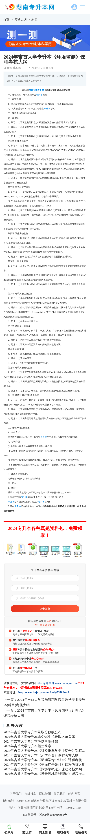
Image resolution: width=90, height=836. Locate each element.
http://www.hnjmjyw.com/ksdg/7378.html (43, 692)
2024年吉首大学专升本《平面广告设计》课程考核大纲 (44, 764)
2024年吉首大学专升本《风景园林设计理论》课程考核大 (45, 774)
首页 (6, 19)
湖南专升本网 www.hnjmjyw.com (57, 683)
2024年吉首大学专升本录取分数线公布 (32, 732)
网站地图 (45, 793)
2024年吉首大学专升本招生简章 (27, 746)
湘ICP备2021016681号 (53, 814)
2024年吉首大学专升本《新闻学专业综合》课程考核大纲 (45, 760)
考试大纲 (20, 19)
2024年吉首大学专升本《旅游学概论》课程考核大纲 (43, 769)
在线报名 (30, 793)
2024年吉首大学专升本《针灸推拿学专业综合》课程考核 (45, 751)
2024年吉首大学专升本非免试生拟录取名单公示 (39, 737)
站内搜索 (74, 793)
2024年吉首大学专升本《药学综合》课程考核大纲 (41, 755)
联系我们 (60, 793)
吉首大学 (33, 90)
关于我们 (16, 793)
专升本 (40, 90)
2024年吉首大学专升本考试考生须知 (31, 741)
